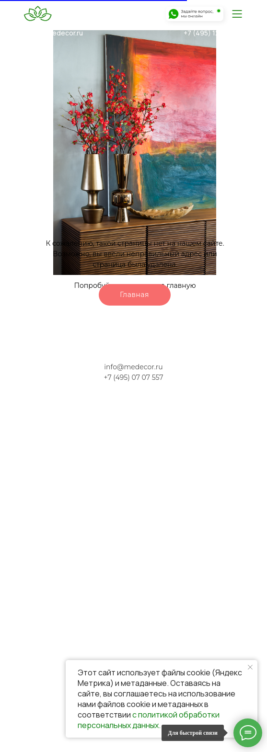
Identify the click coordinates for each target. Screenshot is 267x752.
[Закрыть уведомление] (250, 667)
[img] (237, 14)
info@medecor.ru (56, 32)
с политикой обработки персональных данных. (149, 719)
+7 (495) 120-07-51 (214, 32)
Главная (134, 294)
